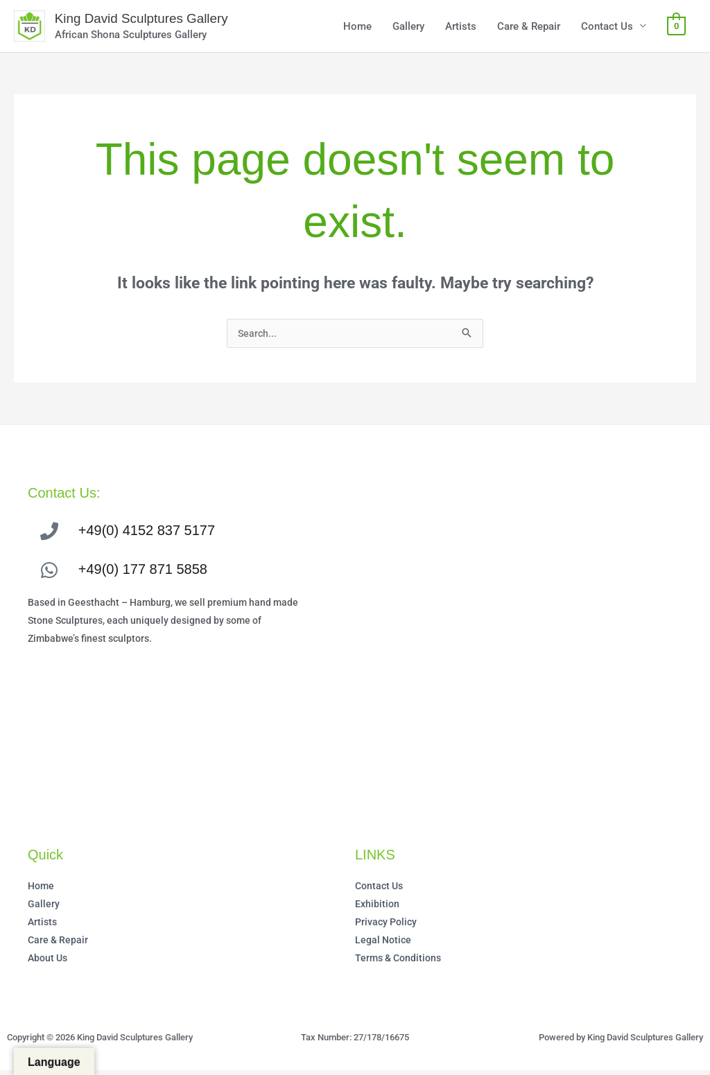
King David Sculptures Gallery (151, 20)
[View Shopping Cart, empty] (676, 27)
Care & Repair (528, 27)
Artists (460, 27)
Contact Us (607, 27)
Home (357, 27)
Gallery (408, 27)
